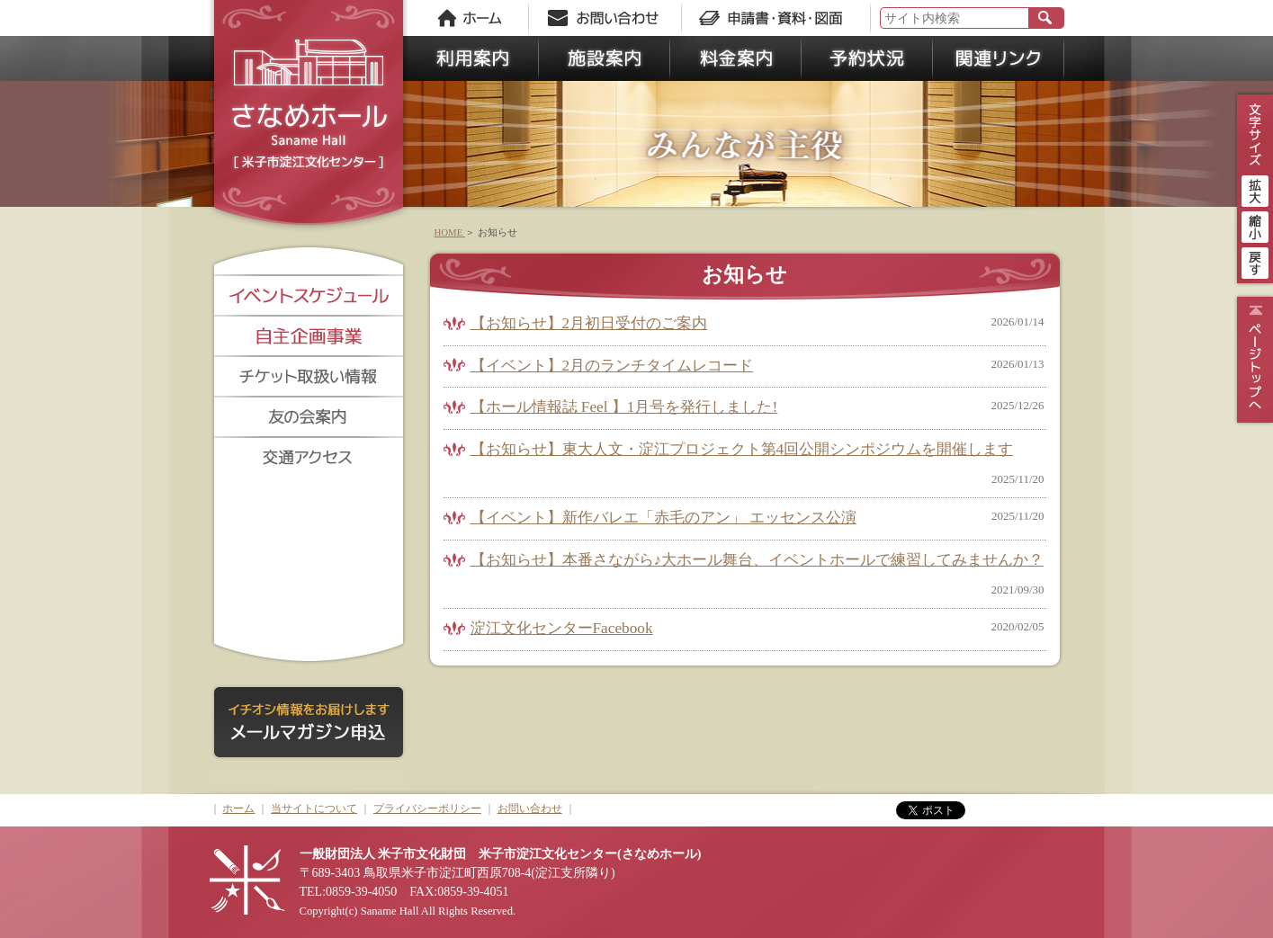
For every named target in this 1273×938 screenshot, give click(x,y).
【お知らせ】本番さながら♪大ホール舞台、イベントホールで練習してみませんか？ (757, 559)
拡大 (1255, 189)
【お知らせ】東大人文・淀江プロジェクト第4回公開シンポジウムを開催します (742, 449)
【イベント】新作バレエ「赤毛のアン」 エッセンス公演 (663, 517)
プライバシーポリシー (427, 808)
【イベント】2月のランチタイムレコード (612, 365)
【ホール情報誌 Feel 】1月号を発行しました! (624, 406)
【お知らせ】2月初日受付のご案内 (589, 323)
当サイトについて (314, 808)
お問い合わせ (530, 808)
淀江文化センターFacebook (562, 628)
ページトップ (1253, 359)
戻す (1255, 261)
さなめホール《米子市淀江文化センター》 (309, 117)
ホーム (238, 808)
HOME (450, 232)
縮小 (1255, 225)
